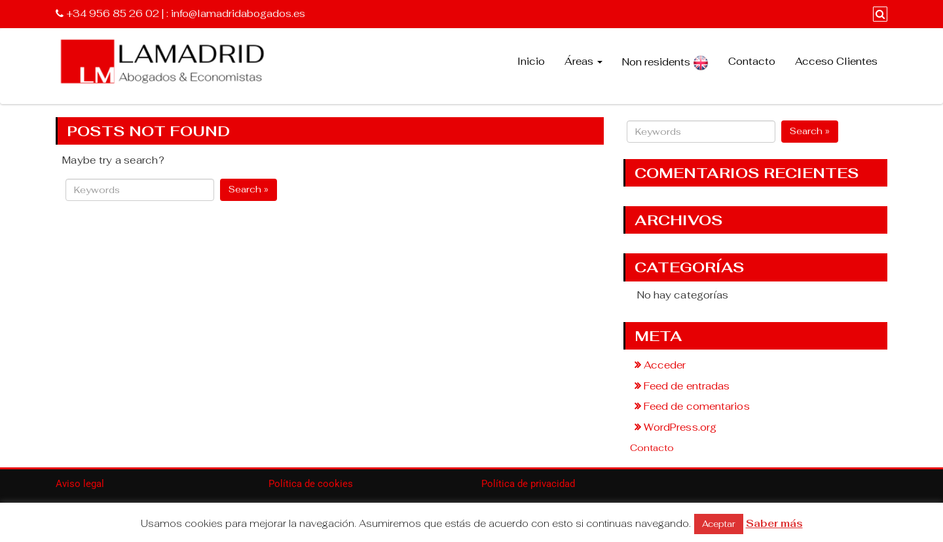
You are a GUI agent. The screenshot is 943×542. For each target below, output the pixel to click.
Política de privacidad (528, 484)
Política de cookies (310, 484)
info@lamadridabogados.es (238, 13)
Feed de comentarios (697, 406)
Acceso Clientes (836, 61)
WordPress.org (680, 427)
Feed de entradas (687, 386)
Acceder (665, 365)
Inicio (531, 61)
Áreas (583, 61)
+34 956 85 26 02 (112, 13)
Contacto (751, 61)
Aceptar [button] (718, 524)
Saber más (774, 523)
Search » (248, 189)
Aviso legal (80, 484)
